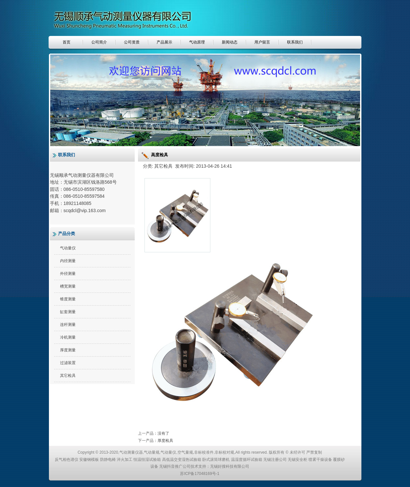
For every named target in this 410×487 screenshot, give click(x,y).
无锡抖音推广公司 (174, 466)
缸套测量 (68, 312)
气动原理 (197, 42)
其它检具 (68, 375)
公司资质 (132, 42)
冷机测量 (68, 337)
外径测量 (68, 273)
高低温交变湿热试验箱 (181, 459)
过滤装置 (68, 363)
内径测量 (68, 261)
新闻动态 (229, 42)
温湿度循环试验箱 (246, 459)
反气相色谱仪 (66, 459)
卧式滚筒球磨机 (216, 459)
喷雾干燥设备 (320, 459)
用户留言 (262, 42)
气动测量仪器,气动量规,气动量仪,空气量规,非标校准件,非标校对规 (177, 452)
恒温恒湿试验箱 (147, 459)
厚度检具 (165, 440)
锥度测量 (68, 299)
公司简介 (99, 42)
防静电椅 (108, 459)
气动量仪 (68, 248)
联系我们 (295, 42)
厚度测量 (68, 350)
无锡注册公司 (275, 459)
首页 (66, 42)
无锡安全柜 (297, 459)
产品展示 (164, 42)
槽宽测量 (68, 286)
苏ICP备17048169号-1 (199, 473)
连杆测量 (68, 324)
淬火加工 (124, 459)
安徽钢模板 (89, 459)
